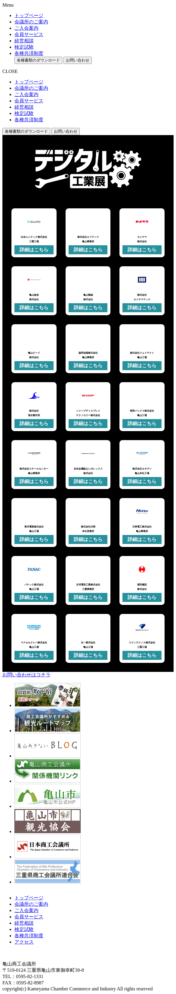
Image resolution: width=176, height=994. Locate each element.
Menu (8, 5)
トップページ (28, 15)
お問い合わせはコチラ (26, 674)
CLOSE (10, 71)
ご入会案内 (26, 28)
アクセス (24, 941)
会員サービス (28, 34)
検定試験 (24, 47)
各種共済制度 (28, 53)
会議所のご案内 (31, 21)
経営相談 (24, 40)
